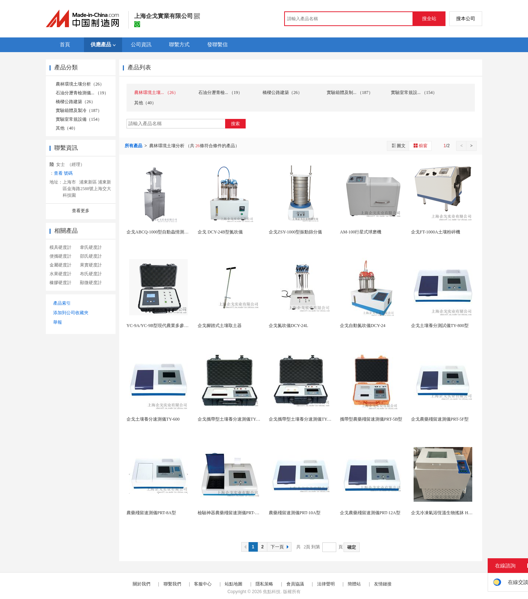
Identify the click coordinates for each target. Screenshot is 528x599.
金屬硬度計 (61, 265)
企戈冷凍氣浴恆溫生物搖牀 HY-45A (445, 512)
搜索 (235, 123)
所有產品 (134, 145)
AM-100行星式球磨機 (360, 232)
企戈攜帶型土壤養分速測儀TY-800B (303, 419)
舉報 (57, 322)
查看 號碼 (63, 173)
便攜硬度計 (61, 256)
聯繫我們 (172, 584)
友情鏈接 (383, 584)
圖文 (398, 145)
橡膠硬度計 (61, 282)
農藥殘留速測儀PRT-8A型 (151, 512)
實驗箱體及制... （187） (350, 92)
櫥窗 (420, 145)
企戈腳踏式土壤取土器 (220, 325)
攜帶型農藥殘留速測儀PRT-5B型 (371, 419)
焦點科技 (271, 591)
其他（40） (67, 128)
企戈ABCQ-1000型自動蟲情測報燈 (159, 232)
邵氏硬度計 (91, 256)
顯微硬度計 (91, 282)
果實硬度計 (91, 265)
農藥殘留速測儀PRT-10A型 (294, 512)
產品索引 (62, 303)
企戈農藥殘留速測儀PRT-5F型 (440, 419)
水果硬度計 (61, 273)
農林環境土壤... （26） (156, 92)
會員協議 (295, 584)
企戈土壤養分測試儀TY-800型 (440, 325)
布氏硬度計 (91, 273)
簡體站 (354, 584)
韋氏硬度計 (91, 247)
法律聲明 (326, 584)
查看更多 (80, 210)
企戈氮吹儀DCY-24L (288, 325)
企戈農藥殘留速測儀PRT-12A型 (370, 512)
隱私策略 (264, 584)
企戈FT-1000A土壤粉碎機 (435, 232)
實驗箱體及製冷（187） (79, 110)
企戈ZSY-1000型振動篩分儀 (295, 232)
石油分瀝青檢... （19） (220, 92)
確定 (351, 547)
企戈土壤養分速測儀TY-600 (153, 419)
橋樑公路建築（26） (75, 101)
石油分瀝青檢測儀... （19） (82, 92)
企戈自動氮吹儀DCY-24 (362, 325)
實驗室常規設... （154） (414, 92)
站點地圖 (233, 584)
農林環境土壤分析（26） (80, 84)
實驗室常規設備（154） (79, 119)
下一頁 (280, 546)
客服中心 (203, 584)
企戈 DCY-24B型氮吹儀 (220, 232)
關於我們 (141, 584)
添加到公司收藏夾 (70, 312)
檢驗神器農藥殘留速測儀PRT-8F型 (231, 512)
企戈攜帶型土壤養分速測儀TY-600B (232, 419)
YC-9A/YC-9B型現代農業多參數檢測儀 (164, 325)
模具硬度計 (61, 247)
